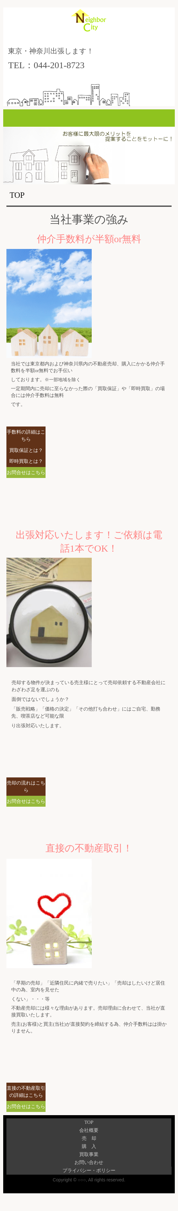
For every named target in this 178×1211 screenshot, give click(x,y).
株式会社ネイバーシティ (89, 25)
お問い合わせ (88, 1162)
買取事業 (88, 1154)
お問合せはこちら (26, 472)
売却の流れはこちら (26, 786)
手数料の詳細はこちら (26, 435)
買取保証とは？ (26, 450)
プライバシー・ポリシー (89, 1170)
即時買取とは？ (26, 461)
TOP (88, 1122)
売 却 (89, 1138)
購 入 (89, 1146)
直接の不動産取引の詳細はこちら (26, 1092)
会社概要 (88, 1130)
